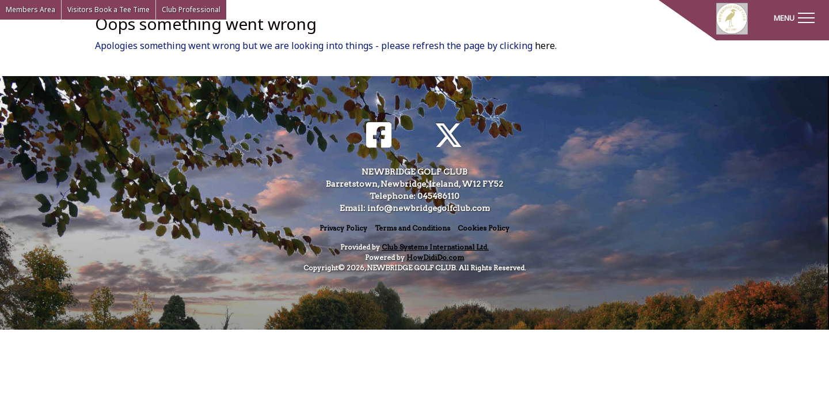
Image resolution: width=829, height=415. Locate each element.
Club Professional (191, 9)
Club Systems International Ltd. (435, 247)
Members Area (30, 9)
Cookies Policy (483, 228)
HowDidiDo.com (435, 257)
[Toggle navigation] (794, 17)
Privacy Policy (343, 228)
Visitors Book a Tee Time (108, 9)
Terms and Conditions (412, 228)
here (545, 45)
